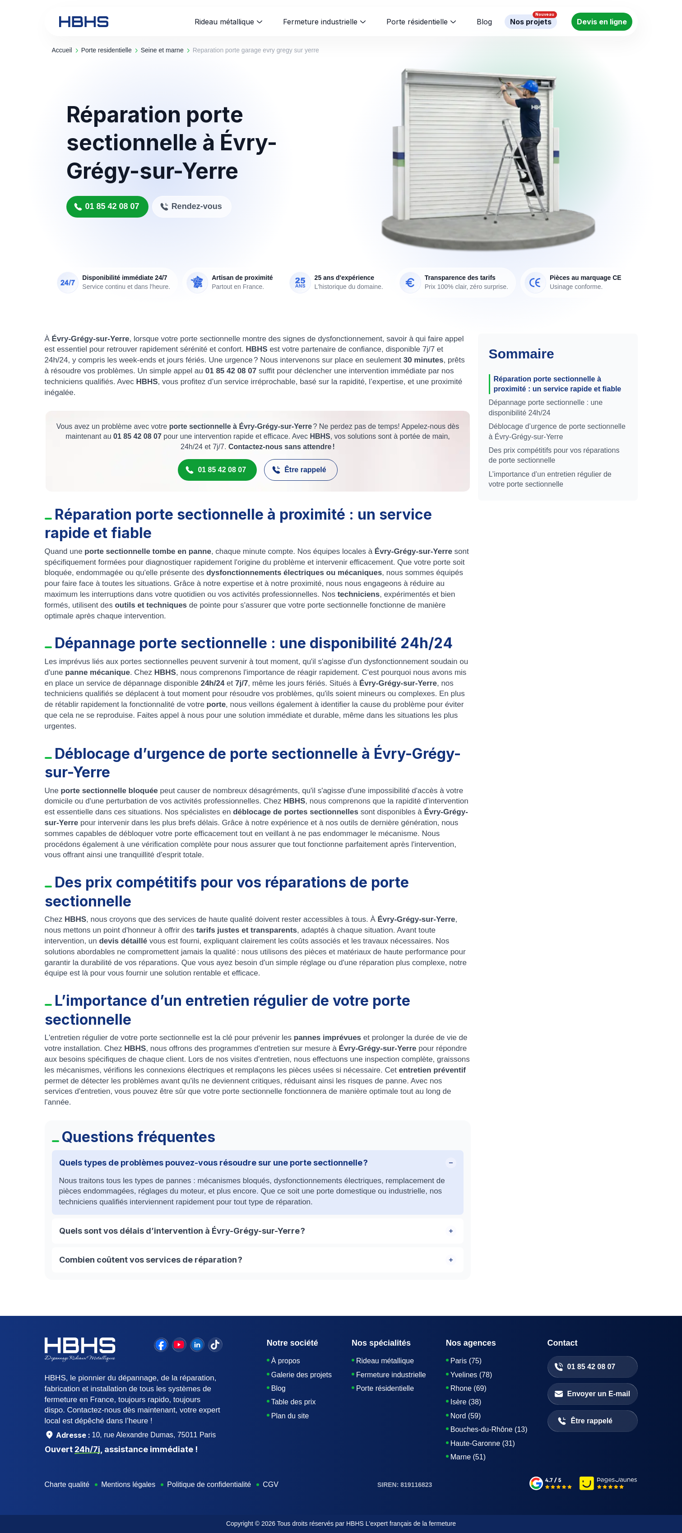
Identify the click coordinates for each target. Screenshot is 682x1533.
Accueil (62, 50)
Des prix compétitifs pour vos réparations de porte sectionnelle (554, 455)
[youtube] (179, 1345)
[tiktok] (215, 1345)
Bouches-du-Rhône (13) (489, 1429)
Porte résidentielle (417, 21)
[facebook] (161, 1345)
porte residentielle (106, 50)
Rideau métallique (224, 21)
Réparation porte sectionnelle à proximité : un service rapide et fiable (558, 384)
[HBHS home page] (83, 21)
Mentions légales (128, 1484)
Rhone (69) (468, 1388)
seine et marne (162, 50)
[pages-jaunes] (609, 1485)
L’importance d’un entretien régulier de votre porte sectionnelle (550, 479)
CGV (270, 1484)
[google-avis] (550, 1485)
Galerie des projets (301, 1375)
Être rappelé (299, 470)
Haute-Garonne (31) (482, 1443)
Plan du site (290, 1416)
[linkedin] (197, 1345)
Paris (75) (466, 1361)
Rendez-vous (191, 206)
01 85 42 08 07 (106, 206)
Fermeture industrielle (320, 21)
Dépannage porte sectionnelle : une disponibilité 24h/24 (546, 407)
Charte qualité (67, 1484)
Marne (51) (468, 1457)
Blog (278, 1388)
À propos (285, 1361)
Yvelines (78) (471, 1375)
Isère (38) (465, 1402)
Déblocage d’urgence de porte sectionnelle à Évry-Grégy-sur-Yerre (557, 431)
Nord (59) (465, 1416)
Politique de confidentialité (209, 1484)
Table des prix (293, 1402)
